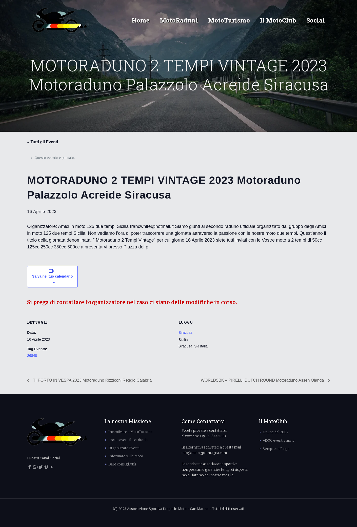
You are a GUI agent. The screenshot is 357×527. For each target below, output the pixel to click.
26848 (32, 356)
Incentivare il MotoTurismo (130, 432)
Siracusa (185, 332)
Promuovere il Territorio (128, 440)
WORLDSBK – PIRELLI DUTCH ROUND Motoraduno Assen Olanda (263, 380)
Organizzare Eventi (124, 448)
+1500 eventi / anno (278, 440)
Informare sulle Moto (125, 456)
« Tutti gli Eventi (42, 142)
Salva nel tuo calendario (52, 276)
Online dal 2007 (275, 432)
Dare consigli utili (122, 464)
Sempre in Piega (276, 449)
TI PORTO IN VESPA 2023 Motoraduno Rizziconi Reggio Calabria (92, 380)
